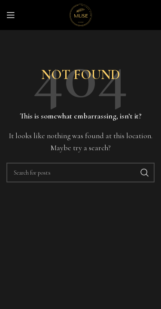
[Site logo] (81, 14)
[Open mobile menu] (10, 15)
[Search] (80, 172)
